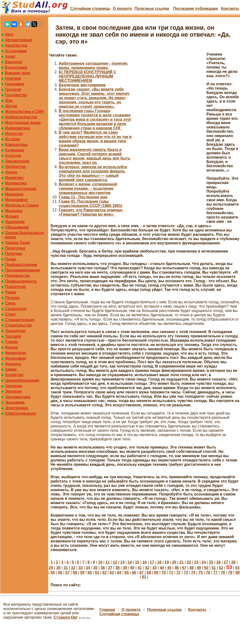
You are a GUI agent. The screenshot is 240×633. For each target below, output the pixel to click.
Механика (14, 211)
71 (171, 572)
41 (140, 568)
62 (104, 572)
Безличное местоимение (82, 85)
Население (15, 222)
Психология (15, 287)
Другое (11, 106)
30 (58, 568)
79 (230, 572)
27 (226, 562)
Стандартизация (19, 320)
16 (144, 562)
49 (199, 568)
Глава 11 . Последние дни (83, 197)
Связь (10, 303)
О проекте (122, 8)
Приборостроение (21, 265)
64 (119, 572)
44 (162, 568)
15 (137, 562)
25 (211, 562)
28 (233, 562)
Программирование (22, 270)
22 (189, 562)
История (12, 139)
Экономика (15, 402)
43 (154, 568)
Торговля (13, 336)
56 (60, 572)
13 (122, 562)
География (14, 84)
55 (53, 572)
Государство (16, 95)
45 (169, 568)
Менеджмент (16, 200)
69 (156, 572)
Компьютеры (16, 145)
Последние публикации (195, 8)
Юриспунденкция (20, 413)
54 (237, 568)
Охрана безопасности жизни (24, 235)
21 (181, 562)
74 (193, 572)
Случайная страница (90, 8)
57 (67, 572)
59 (82, 572)
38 (117, 568)
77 (215, 572)
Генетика (13, 78)
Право (10, 259)
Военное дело (17, 73)
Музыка (12, 216)
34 (88, 568)
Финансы (13, 364)
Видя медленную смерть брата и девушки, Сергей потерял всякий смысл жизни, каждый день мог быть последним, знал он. (94, 156)
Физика (11, 347)
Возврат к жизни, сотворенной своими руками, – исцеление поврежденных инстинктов (88, 188)
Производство (17, 276)
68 (149, 572)
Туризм (11, 342)
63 (112, 572)
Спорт (10, 314)
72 (178, 572)
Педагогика (15, 248)
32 (73, 568)
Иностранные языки (23, 123)
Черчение (13, 386)
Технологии (15, 331)
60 (90, 572)
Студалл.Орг (66, 617)
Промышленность (21, 281)
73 (186, 572)
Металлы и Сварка (22, 205)
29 (51, 568)
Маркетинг (14, 178)
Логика (11, 172)
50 (206, 568)
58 (75, 572)
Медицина (14, 194)
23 (196, 562)
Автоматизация (18, 40)
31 (66, 568)
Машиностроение (20, 189)
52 (221, 568)
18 (159, 562)
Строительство (18, 325)
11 (107, 562)
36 (102, 568)
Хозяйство (14, 375)
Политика (13, 254)
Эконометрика (17, 397)
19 (167, 562)
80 (237, 572)
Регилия (12, 298)
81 (144, 577)
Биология (13, 62)
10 (100, 562)
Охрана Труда (17, 243)
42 (147, 568)
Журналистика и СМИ (24, 111)
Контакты (230, 8)
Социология (15, 309)
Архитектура (16, 45)
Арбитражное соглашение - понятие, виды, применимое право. (93, 65)
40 (132, 568)
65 (126, 572)
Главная (107, 610)
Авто (9, 34)
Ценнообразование (22, 380)
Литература (15, 167)
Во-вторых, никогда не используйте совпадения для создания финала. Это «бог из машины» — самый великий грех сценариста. (93, 173)
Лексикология (17, 161)
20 (174, 562)
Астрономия (16, 51)
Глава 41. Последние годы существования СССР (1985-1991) (90, 203)
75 (201, 572)
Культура (13, 156)
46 (177, 568)
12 (115, 562)
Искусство (14, 134)
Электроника (16, 408)
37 (110, 568)
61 (97, 572)
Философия (15, 358)
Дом (8, 100)
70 (164, 572)
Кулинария (14, 150)
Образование (17, 227)
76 (208, 572)
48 (191, 568)
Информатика (17, 128)
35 (95, 568)
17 (152, 562)
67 (141, 572)
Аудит (10, 56)
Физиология (15, 353)
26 (218, 562)
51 (213, 568)
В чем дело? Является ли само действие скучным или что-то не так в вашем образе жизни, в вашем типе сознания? (95, 138)
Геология (13, 89)
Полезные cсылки (152, 8)
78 (223, 572)
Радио (10, 292)
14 (130, 562)
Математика (16, 183)
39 (125, 568)
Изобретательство (21, 117)
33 (80, 568)
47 (184, 568)
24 (204, 562)
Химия (11, 369)
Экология (13, 391)
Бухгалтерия (16, 67)
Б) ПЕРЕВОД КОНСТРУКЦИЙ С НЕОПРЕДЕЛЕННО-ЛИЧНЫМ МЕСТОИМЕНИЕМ (87, 76)
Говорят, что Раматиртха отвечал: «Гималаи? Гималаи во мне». (91, 212)
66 (134, 572)
